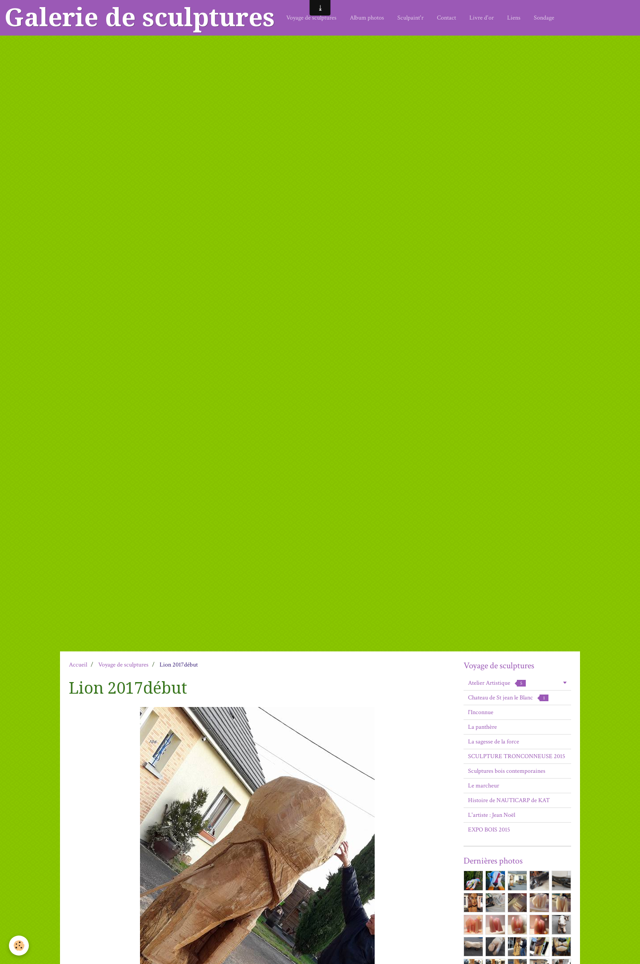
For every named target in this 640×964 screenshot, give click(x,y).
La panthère (482, 727)
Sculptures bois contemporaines (506, 771)
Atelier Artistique (497, 683)
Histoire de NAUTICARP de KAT (509, 800)
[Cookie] (19, 946)
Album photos (367, 18)
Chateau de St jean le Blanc (508, 698)
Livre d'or (481, 18)
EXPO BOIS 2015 (489, 830)
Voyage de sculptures (311, 18)
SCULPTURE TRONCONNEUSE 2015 (516, 756)
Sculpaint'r (410, 18)
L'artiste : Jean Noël (491, 815)
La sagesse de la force (493, 742)
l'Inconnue (480, 712)
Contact (446, 18)
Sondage (544, 18)
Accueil (78, 665)
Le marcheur (483, 786)
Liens (513, 18)
